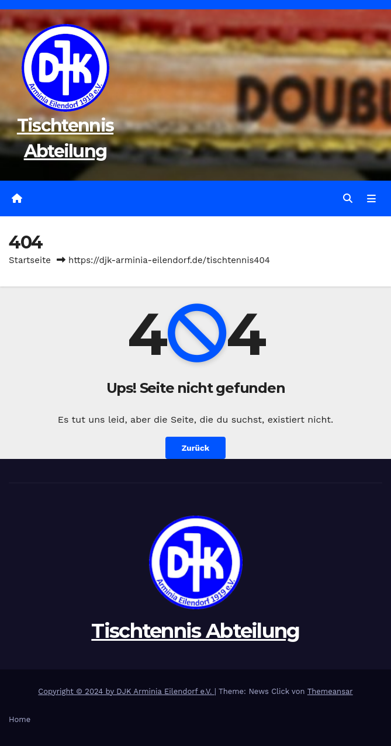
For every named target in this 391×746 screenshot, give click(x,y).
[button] (347, 198)
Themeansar (330, 691)
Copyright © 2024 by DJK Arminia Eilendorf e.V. (126, 691)
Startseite (30, 260)
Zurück (195, 448)
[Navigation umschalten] (371, 199)
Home (19, 719)
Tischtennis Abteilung (195, 631)
